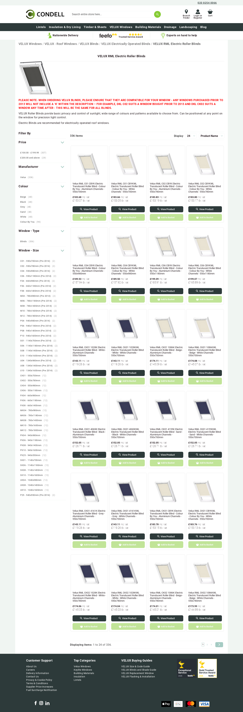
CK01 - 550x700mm (34, 375)
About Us (31, 666)
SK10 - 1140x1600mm (35, 475)
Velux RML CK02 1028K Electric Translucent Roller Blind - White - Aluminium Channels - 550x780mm (89, 596)
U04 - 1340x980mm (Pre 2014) (39, 360)
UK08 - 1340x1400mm (35, 485)
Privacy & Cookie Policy (39, 680)
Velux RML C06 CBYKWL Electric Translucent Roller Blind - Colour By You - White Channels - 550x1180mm (204, 269)
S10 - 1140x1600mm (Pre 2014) (40, 355)
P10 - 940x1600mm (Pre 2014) (39, 335)
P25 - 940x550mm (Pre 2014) (39, 495)
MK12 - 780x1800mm (35, 430)
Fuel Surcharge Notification (41, 690)
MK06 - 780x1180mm (35, 415)
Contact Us (32, 676)
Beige (27, 197)
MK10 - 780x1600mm (35, 425)
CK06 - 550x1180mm (35, 390)
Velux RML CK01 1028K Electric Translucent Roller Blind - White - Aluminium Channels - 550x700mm (89, 351)
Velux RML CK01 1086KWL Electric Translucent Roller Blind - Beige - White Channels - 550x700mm (204, 351)
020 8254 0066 (207, 2)
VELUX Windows (31, 44)
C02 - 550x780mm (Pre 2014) (39, 266)
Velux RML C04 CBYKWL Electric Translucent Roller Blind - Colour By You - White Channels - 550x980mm (127, 269)
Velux (28, 177)
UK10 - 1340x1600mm (35, 490)
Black (27, 202)
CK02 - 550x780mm (34, 380)
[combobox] (115, 14)
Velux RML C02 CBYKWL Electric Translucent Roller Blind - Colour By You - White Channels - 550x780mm (204, 187)
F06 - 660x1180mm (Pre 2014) (39, 286)
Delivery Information (37, 673)
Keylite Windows (83, 669)
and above (34, 157)
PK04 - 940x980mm (34, 435)
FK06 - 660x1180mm (35, 400)
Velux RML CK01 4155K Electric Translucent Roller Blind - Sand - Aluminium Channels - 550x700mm (166, 433)
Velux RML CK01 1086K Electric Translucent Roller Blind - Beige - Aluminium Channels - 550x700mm (166, 351)
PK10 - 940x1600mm (35, 450)
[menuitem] (203, 27)
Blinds (28, 241)
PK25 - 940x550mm (34, 455)
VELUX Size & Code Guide (135, 666)
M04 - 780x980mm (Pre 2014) (39, 296)
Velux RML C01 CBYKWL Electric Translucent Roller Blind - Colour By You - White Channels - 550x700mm (127, 187)
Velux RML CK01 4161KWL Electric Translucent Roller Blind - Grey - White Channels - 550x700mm (127, 514)
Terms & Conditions (37, 683)
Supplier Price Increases (39, 686)
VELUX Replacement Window (137, 673)
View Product (91, 209)
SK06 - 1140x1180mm (35, 465)
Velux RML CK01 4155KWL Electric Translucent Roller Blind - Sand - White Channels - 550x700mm (204, 433)
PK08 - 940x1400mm (35, 445)
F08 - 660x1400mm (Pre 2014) (39, 291)
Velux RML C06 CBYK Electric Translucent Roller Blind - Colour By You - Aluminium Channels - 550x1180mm (166, 269)
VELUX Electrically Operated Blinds (126, 44)
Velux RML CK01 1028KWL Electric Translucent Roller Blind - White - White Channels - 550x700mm (127, 351)
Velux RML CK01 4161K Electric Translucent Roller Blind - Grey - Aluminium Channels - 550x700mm (89, 514)
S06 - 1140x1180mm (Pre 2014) (40, 345)
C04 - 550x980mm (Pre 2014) (39, 271)
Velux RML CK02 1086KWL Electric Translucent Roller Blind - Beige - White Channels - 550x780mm (204, 596)
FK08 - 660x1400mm (35, 405)
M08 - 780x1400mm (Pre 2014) (39, 306)
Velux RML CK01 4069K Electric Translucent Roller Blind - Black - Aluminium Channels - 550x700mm (89, 433)
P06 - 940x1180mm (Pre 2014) (39, 326)
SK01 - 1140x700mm (35, 460)
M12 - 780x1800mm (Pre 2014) (39, 316)
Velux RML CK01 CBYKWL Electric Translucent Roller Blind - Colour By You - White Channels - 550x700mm (204, 514)
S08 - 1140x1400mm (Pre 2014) (40, 350)
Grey (27, 207)
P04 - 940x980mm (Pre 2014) (39, 320)
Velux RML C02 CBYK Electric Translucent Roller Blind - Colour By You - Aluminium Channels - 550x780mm (166, 187)
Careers (30, 669)
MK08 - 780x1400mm (35, 420)
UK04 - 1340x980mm (35, 480)
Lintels (77, 680)
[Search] (157, 14)
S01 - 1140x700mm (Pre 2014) (39, 340)
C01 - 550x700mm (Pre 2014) (39, 261)
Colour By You (31, 222)
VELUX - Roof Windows (61, 44)
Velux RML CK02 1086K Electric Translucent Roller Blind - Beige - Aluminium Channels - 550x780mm (166, 596)
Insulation (79, 676)
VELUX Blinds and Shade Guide (138, 669)
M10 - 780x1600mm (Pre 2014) (39, 311)
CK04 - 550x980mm (34, 385)
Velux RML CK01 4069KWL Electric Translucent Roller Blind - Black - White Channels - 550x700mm (127, 433)
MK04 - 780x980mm (34, 410)
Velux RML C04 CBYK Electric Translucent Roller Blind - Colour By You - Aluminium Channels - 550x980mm (89, 269)
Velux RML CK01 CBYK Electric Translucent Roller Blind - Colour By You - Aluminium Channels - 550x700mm (166, 514)
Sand (27, 212)
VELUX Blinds (89, 44)
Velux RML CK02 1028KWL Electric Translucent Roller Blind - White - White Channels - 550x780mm (127, 596)
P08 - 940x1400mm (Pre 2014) (39, 330)
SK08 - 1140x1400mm (35, 470)
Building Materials (84, 673)
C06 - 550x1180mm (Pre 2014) (39, 276)
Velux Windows (82, 666)
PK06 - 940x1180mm (35, 440)
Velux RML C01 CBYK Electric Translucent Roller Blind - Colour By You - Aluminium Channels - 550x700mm (89, 187)
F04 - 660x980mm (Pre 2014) (38, 281)
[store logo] (44, 14)
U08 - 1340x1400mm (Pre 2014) (40, 365)
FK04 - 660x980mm (34, 395)
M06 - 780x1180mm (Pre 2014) (39, 301)
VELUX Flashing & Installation (138, 676)
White (27, 217)
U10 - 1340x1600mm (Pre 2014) (40, 370)
